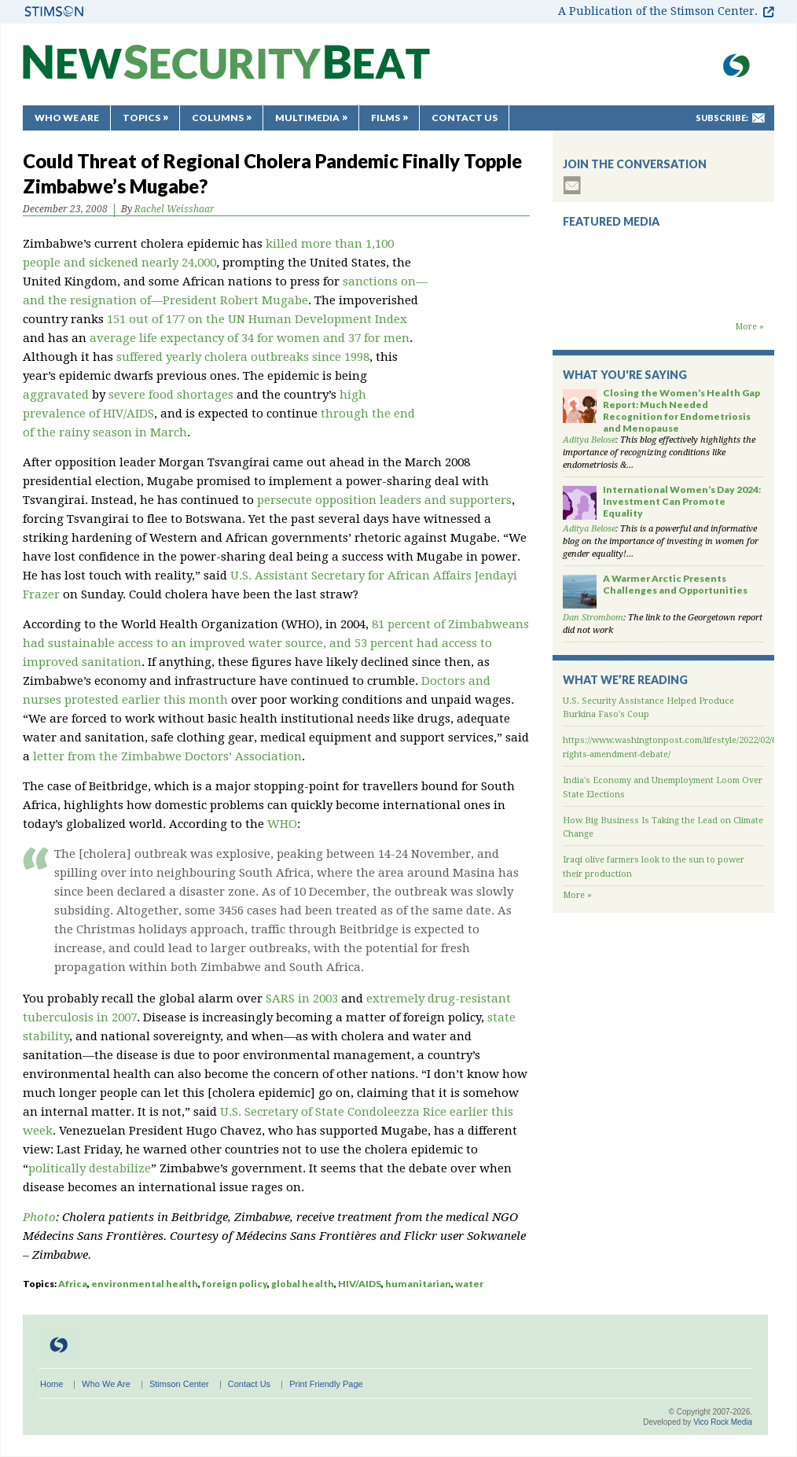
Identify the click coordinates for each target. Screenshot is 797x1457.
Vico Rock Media (722, 1422)
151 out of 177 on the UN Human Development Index (257, 319)
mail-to (758, 118)
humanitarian (418, 1284)
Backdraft (663, 305)
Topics (141, 117)
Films (385, 117)
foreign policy (234, 1284)
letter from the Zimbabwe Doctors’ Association (167, 756)
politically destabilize (89, 1168)
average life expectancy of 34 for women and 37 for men (250, 338)
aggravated (56, 395)
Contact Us (465, 117)
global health (302, 1284)
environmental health (144, 1284)
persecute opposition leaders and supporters (384, 500)
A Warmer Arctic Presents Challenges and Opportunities (675, 584)
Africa (72, 1284)
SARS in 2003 (302, 999)
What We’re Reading (625, 679)
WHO (282, 824)
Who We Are (67, 117)
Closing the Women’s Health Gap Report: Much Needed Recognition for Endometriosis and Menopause (681, 410)
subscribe (572, 185)
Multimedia (307, 117)
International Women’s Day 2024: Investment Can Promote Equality (682, 501)
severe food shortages (170, 395)
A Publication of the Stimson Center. (658, 11)
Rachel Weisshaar (174, 209)
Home (51, 1384)
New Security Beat (226, 69)
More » (749, 327)
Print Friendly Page (326, 1384)
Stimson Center (179, 1384)
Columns (218, 117)
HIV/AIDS (359, 1284)
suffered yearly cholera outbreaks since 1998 (242, 357)
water (469, 1284)
